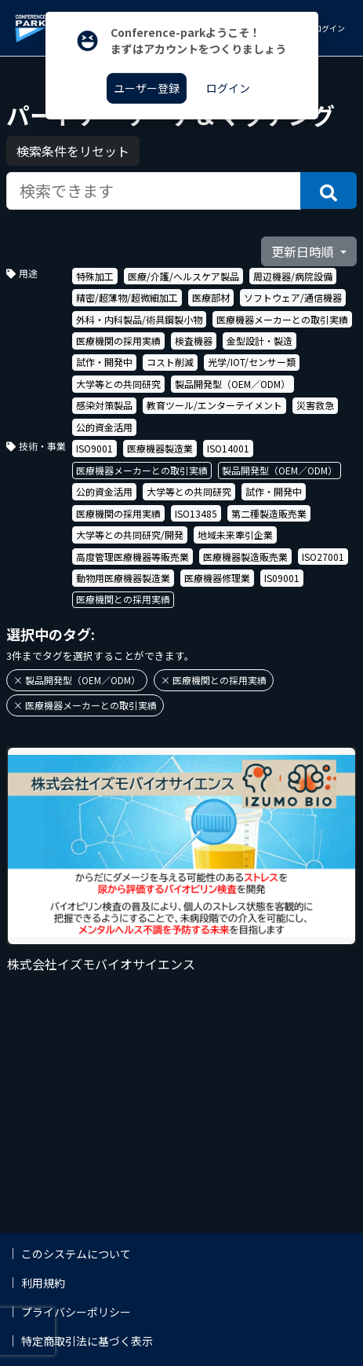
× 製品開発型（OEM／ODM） (76, 680)
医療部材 (211, 297)
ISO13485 (196, 513)
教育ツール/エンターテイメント (214, 405)
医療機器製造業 (160, 448)
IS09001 (281, 577)
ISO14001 (228, 448)
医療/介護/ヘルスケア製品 (183, 276)
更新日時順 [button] (304, 251)
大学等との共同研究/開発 (129, 534)
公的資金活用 (104, 427)
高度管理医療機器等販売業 (132, 556)
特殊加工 (95, 276)
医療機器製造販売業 (245, 556)
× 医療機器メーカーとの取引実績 (85, 705)
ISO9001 (94, 448)
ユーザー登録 (147, 88)
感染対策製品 (104, 405)
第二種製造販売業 (269, 513)
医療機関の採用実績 (118, 340)
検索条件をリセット (72, 150)
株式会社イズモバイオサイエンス (101, 963)
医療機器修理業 (217, 577)
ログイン (328, 28)
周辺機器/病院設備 (292, 276)
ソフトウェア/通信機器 (293, 297)
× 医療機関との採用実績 (214, 680)
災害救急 (315, 405)
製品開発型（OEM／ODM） (232, 383)
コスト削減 (170, 361)
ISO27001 (323, 556)
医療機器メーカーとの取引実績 (282, 319)
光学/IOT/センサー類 (252, 361)
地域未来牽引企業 (235, 534)
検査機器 (193, 340)
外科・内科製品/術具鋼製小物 (139, 319)
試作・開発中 (104, 361)
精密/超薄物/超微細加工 (127, 297)
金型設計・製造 (259, 340)
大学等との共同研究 (118, 383)
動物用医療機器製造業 (123, 577)
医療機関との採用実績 (123, 599)
